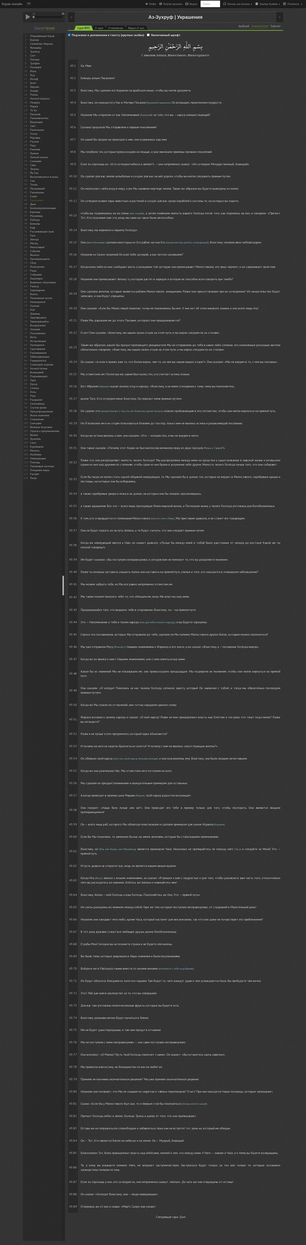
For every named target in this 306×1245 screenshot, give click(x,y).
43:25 (73, 374)
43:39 (73, 559)
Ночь (33, 392)
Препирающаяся (40, 259)
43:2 (73, 78)
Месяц (34, 243)
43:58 (73, 810)
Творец (34, 169)
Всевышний (37, 372)
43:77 (73, 1054)
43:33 (73, 479)
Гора (32, 235)
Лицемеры (36, 278)
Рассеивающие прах (42, 231)
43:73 (73, 1005)
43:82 (73, 1116)
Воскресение (38, 325)
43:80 (73, 1091)
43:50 (73, 705)
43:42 (73, 597)
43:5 (73, 115)
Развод (34, 286)
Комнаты (35, 223)
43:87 (73, 1182)
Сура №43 (83, 28)
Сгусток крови (38, 407)
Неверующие (38, 458)
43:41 (73, 584)
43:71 (73, 981)
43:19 (73, 294)
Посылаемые (38, 333)
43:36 (73, 518)
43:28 (73, 411)
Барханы (35, 212)
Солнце (34, 388)
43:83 (73, 1128)
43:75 (73, 1030)
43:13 (73, 215)
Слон (33, 443)
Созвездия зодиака (41, 364)
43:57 (73, 795)
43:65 (73, 907)
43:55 (73, 771)
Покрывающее (39, 376)
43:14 (73, 230)
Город (33, 384)
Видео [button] (191, 4)
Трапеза (35, 51)
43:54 (73, 758)
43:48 (73, 673)
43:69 (73, 956)
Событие (35, 251)
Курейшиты (37, 446)
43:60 (73, 837)
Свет (33, 126)
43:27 (73, 399)
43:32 (73, 462)
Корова (34, 40)
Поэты (34, 134)
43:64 (73, 895)
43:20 (73, 308)
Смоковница (37, 403)
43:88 (73, 1194)
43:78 (73, 1067)
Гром (33, 83)
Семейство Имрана (41, 44)
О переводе (115, 28)
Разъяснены (37, 192)
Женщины (35, 47)
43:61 (73, 851)
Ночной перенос (40, 98)
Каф (32, 227)
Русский (50, 28)
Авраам (34, 87)
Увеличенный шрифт (165, 35)
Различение (37, 130)
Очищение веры (40, 470)
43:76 (73, 1042)
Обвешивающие (40, 356)
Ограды (34, 59)
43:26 (73, 386)
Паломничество (39, 118)
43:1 (73, 66)
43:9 (73, 164)
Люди (33, 478)
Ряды (33, 270)
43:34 (73, 494)
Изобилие (36, 454)
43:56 (73, 783)
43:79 (73, 1079)
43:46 (73, 647)
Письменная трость (41, 298)
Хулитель (35, 439)
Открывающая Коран (42, 36)
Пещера (35, 102)
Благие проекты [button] (170, 4)
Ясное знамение (40, 415)
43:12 (73, 201)
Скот (32, 55)
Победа (35, 220)
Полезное (292, 4)
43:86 (73, 1167)
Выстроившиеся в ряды (44, 177)
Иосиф (34, 79)
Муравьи (35, 137)
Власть (34, 294)
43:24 (73, 362)
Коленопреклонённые (43, 208)
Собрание (36, 274)
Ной (32, 310)
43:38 (73, 545)
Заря (33, 380)
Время (34, 435)
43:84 (73, 1141)
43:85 (73, 1153)
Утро (33, 396)
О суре (99, 28)
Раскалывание (38, 353)
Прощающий (37, 188)
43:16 (73, 254)
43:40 (73, 572)
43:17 (73, 267)
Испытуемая (37, 267)
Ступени (34, 306)
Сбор (33, 263)
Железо (34, 255)
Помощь (35, 462)
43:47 (73, 659)
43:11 (73, 188)
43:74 (73, 1018)
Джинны (35, 313)
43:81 (73, 1104)
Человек (35, 329)
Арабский (243, 26)
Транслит (39, 28)
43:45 (73, 634)
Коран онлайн (12, 4)
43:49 (73, 690)
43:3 (73, 90)
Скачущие (36, 423)
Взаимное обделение (43, 282)
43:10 (73, 176)
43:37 (73, 530)
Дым (33, 204)
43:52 (73, 734)
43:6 (73, 127)
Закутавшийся (38, 317)
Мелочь (34, 450)
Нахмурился (37, 345)
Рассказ (34, 141)
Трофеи (35, 63)
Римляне (35, 149)
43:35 (73, 506)
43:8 (73, 152)
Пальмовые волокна (42, 466)
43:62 (73, 866)
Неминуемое (38, 302)
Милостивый (37, 247)
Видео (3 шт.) (136, 28)
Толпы (34, 184)
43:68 (73, 944)
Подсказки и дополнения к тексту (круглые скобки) (108, 35)
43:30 (73, 435)
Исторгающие (38, 341)
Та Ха (33, 110)
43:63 (73, 880)
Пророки (35, 114)
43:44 (73, 622)
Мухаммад (36, 216)
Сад (32, 180)
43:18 (73, 279)
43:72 (73, 993)
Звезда (34, 239)
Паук (33, 145)
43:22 (73, 333)
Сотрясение (37, 419)
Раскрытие (36, 400)
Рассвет (34, 474)
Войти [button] (151, 4)
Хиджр (34, 91)
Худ (32, 75)
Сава (33, 165)
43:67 (73, 932)
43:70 (73, 968)
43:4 (73, 102)
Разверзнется (38, 360)
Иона (33, 71)
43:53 (73, 746)
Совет (33, 196)
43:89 (73, 1206)
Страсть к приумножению (44, 431)
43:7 (73, 139)
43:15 (73, 242)
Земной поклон (39, 157)
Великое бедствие (41, 427)
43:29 (73, 423)
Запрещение (37, 290)
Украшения (36, 200)
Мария (34, 106)
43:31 (73, 448)
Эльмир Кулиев (267, 4)
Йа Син (34, 173)
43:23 (73, 347)
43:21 (73, 320)
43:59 (73, 824)
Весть (33, 337)
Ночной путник (38, 368)
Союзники (35, 161)
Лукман (34, 153)
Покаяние (35, 67)
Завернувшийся (39, 321)
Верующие (36, 122)
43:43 (73, 610)
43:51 (73, 719)
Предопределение (41, 411)
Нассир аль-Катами (237, 4)
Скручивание (37, 349)
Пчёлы (34, 94)
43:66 (73, 919)
